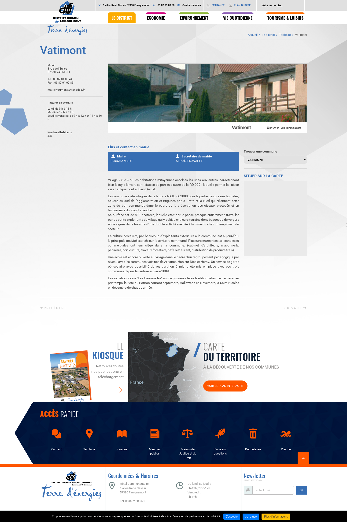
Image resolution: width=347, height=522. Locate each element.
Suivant (295, 308)
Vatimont (301, 35)
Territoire (285, 35)
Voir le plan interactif (225, 386)
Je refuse (251, 516)
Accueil (253, 35)
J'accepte (232, 516)
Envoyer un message (284, 127)
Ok (301, 5)
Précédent (53, 308)
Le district (268, 35)
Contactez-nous (191, 5)
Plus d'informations (276, 516)
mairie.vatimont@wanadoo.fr (62, 90)
